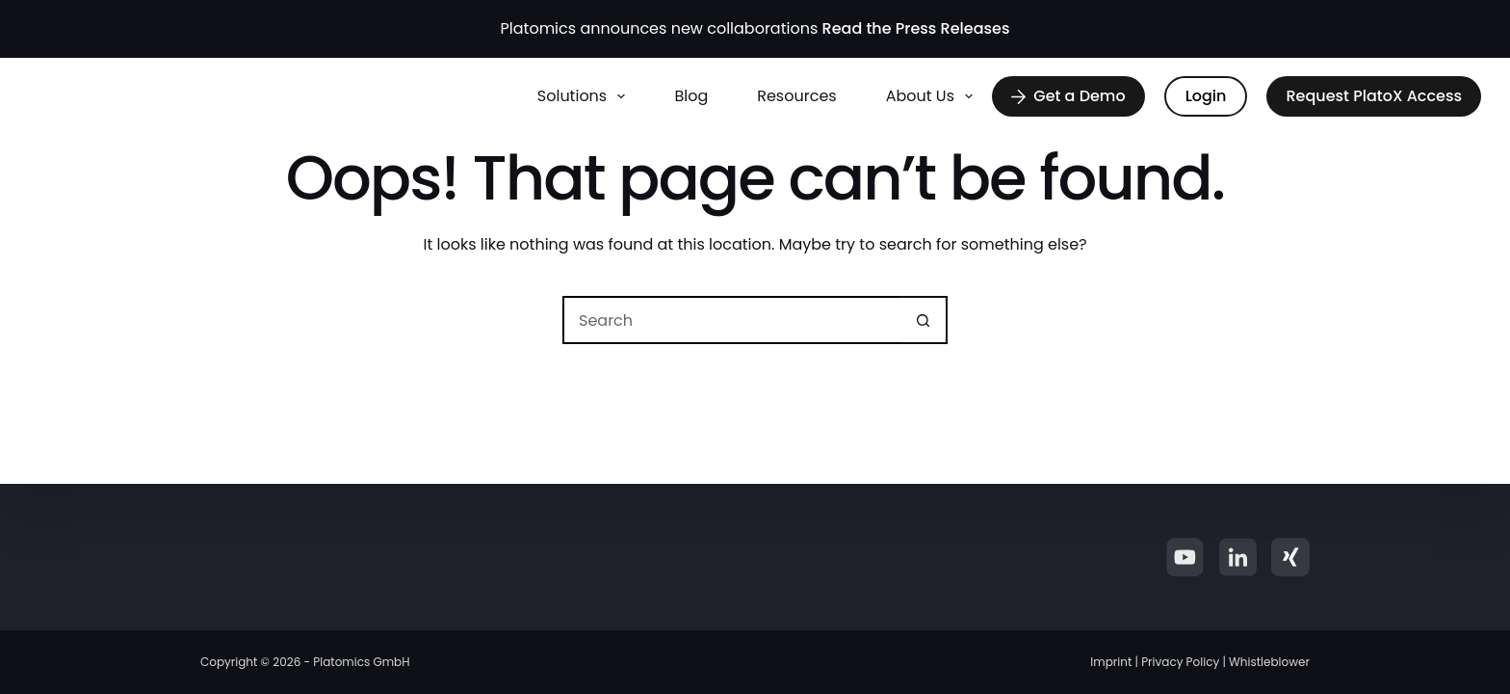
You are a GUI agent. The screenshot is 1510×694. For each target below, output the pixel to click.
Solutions (585, 96)
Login (1206, 96)
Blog (691, 96)
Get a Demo (1068, 96)
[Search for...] (730, 320)
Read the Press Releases (916, 28)
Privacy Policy (1180, 662)
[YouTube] (1184, 557)
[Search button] (923, 320)
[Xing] (1290, 557)
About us (933, 96)
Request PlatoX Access (1374, 96)
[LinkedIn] (1237, 557)
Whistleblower (1269, 662)
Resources (796, 96)
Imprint (1111, 662)
